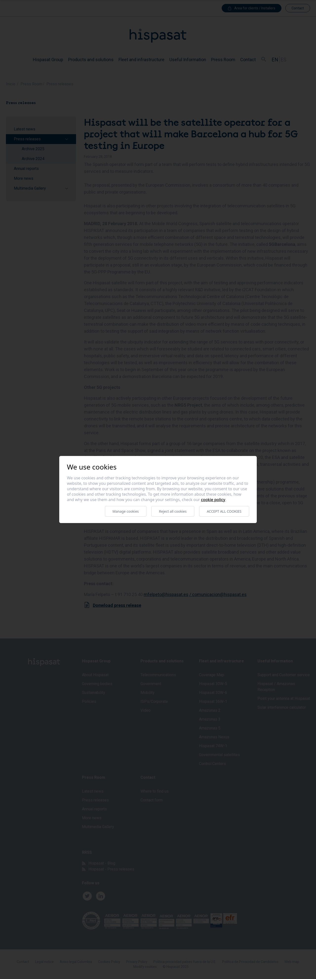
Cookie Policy (213, 499)
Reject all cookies (173, 511)
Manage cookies (126, 511)
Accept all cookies (224, 511)
